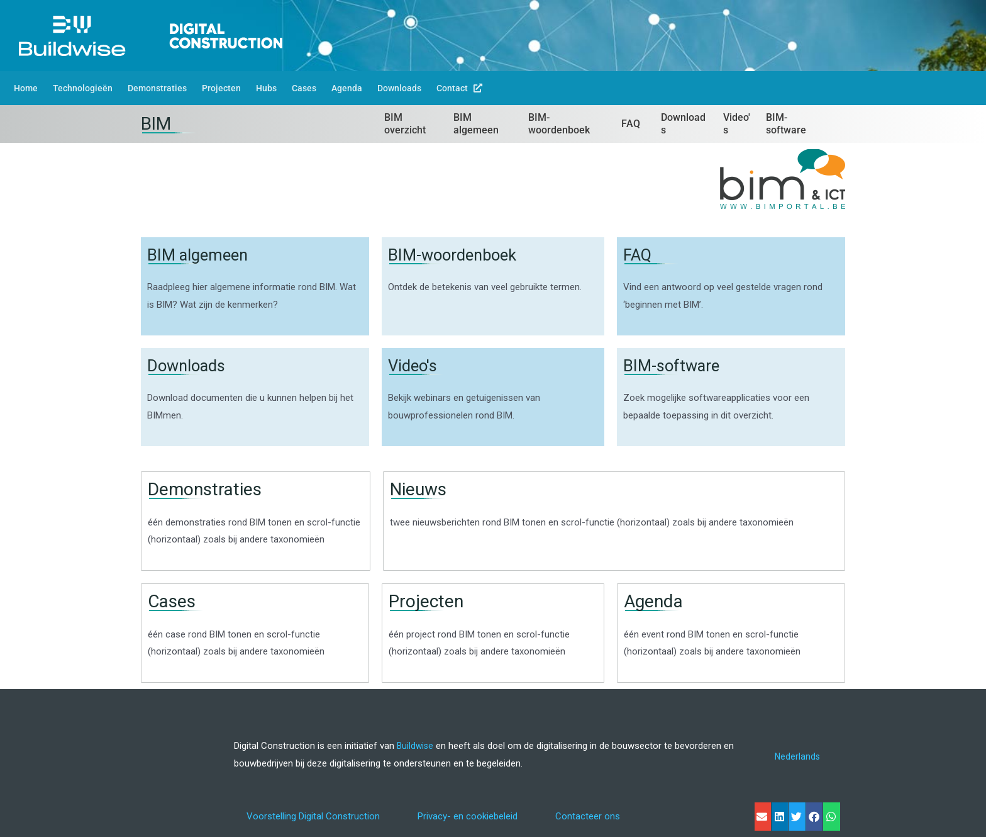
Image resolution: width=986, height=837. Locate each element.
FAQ (639, 254)
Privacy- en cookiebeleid (468, 816)
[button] (763, 816)
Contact (459, 88)
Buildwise (416, 745)
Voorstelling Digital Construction (313, 816)
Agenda (346, 88)
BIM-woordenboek (459, 254)
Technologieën (83, 88)
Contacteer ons (587, 816)
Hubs (266, 88)
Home (26, 88)
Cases (304, 88)
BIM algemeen (202, 254)
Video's (415, 365)
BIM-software (676, 365)
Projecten (221, 88)
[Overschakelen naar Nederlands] (797, 757)
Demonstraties (157, 88)
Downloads (399, 88)
